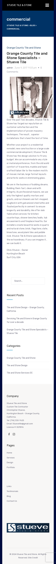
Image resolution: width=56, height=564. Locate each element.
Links (9, 486)
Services (11, 458)
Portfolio (11, 467)
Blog (9, 496)
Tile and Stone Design (17, 365)
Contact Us (12, 501)
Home (9, 453)
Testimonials (12, 491)
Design (10, 462)
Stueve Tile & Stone (19, 5)
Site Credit (33, 558)
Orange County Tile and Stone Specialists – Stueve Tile (27, 57)
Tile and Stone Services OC (20, 373)
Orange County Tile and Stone (24, 47)
